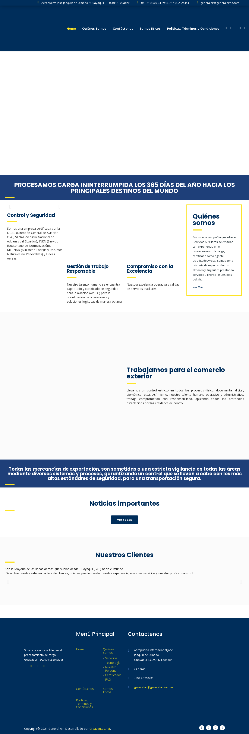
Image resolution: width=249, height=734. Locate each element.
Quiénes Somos (94, 28)
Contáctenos (123, 28)
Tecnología (112, 662)
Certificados (113, 675)
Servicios (111, 658)
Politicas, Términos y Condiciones (193, 28)
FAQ (108, 679)
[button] (124, 519)
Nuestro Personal (111, 668)
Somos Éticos (150, 28)
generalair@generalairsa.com (153, 687)
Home (71, 28)
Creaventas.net (99, 729)
